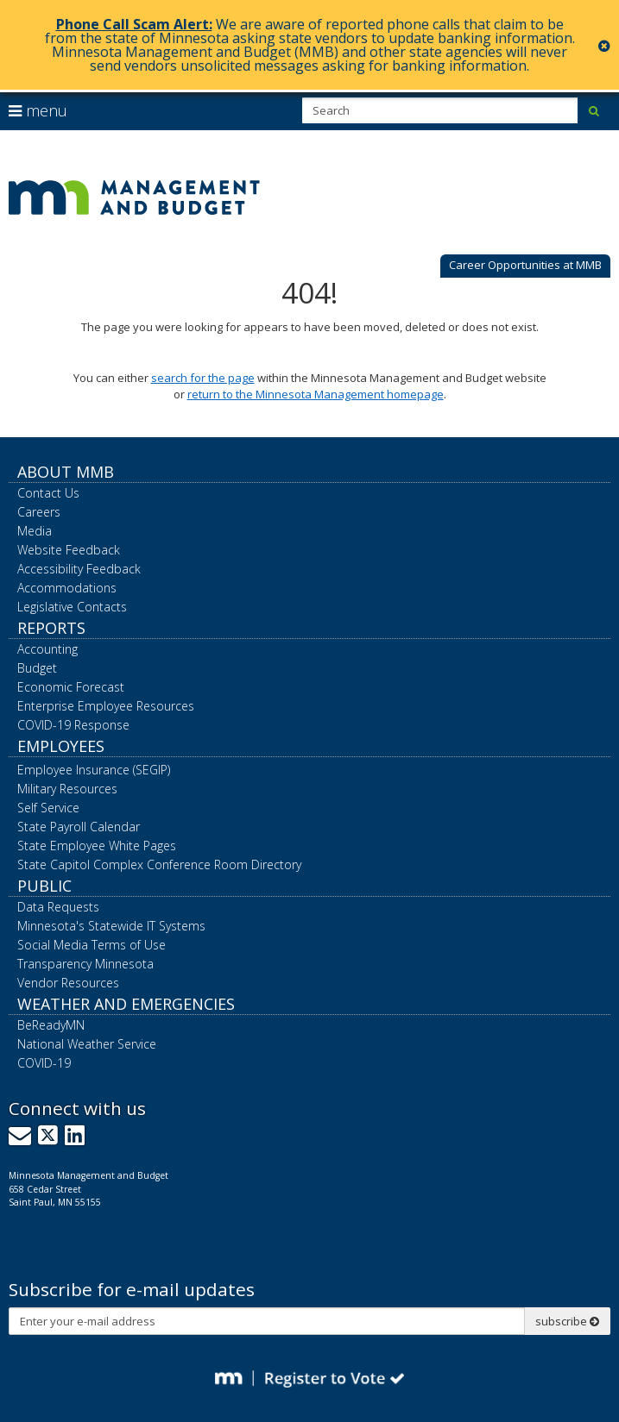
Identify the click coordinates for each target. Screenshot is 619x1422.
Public (44, 885)
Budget (37, 668)
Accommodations (67, 587)
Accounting (47, 649)
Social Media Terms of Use (91, 945)
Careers (38, 512)
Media (34, 531)
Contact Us (48, 493)
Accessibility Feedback (79, 569)
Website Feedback (68, 550)
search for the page (203, 377)
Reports (51, 627)
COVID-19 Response (73, 725)
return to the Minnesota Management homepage (315, 394)
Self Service (48, 807)
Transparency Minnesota (85, 963)
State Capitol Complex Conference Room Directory (159, 864)
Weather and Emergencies (126, 1003)
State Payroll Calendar (78, 826)
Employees (60, 746)
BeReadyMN (51, 1025)
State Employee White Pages (96, 845)
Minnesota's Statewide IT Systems (111, 926)
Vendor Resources (68, 982)
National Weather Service (86, 1044)
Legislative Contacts (72, 606)
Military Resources (67, 788)
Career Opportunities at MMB (525, 264)
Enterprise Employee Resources (105, 706)
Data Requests (58, 907)
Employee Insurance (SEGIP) (93, 769)
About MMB (65, 471)
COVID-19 (44, 1063)
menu (38, 110)
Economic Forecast (70, 687)
